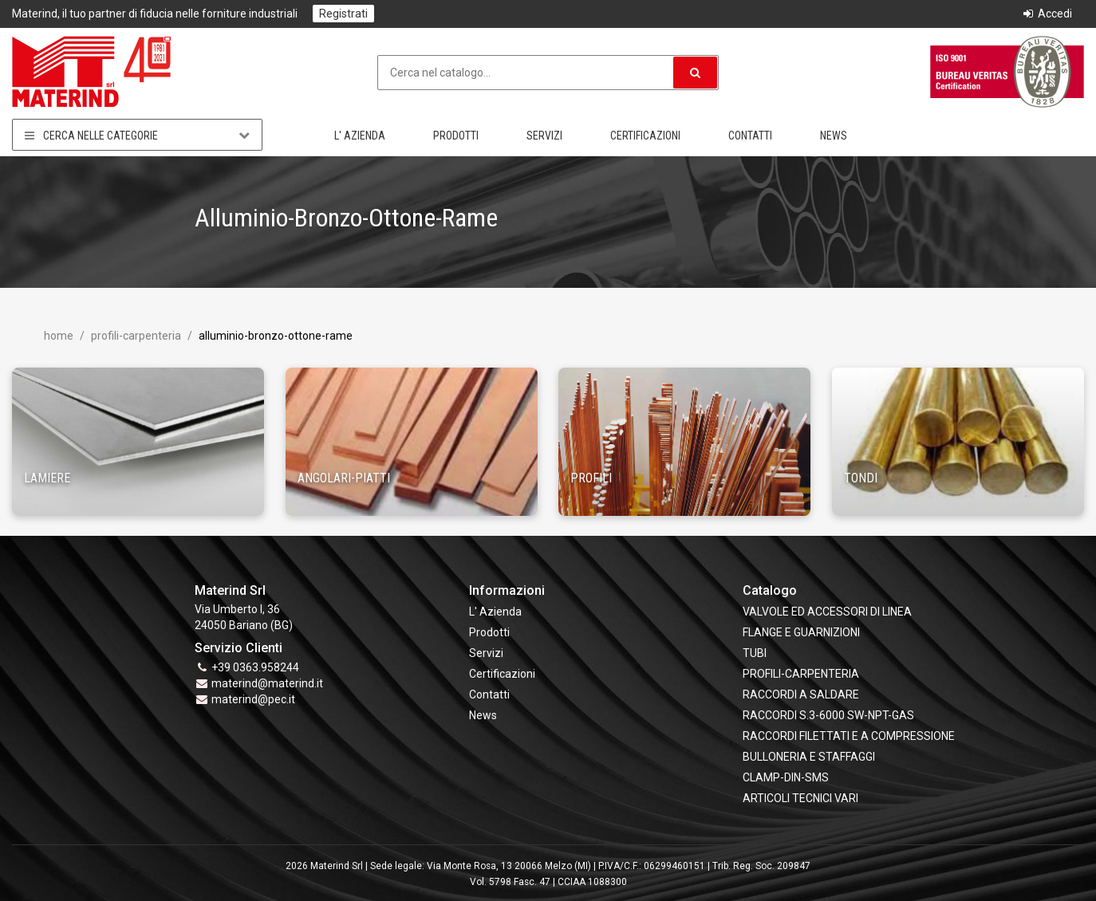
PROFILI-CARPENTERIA (135, 335)
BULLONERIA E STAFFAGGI (809, 756)
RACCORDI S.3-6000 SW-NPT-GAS (828, 715)
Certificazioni (645, 135)
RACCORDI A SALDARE (801, 694)
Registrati (343, 13)
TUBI (755, 653)
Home (58, 335)
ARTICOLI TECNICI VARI (800, 798)
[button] (695, 73)
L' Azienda (359, 135)
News (833, 135)
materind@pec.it (253, 699)
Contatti (750, 135)
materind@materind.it (267, 683)
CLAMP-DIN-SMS (786, 777)
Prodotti (456, 135)
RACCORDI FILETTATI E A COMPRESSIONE (849, 736)
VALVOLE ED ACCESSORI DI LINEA (827, 611)
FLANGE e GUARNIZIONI (801, 632)
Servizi (544, 135)
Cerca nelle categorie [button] (137, 135)
